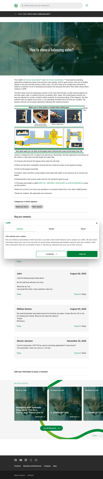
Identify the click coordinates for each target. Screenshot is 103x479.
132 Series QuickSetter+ (55, 80)
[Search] (51, 6)
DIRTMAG (51, 183)
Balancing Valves (22, 207)
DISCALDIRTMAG (75, 183)
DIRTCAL (42, 183)
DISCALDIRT (60, 183)
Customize (51, 254)
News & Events (19, 475)
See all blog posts (50, 428)
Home (20, 14)
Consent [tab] (20, 229)
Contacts (30, 475)
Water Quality (37, 207)
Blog (24, 14)
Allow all (82, 254)
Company (47, 466)
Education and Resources (32, 466)
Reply (19, 261)
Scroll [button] (95, 435)
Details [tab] (51, 229)
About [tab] (83, 229)
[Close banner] (97, 223)
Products (17, 466)
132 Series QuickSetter (31, 80)
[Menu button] (87, 5)
